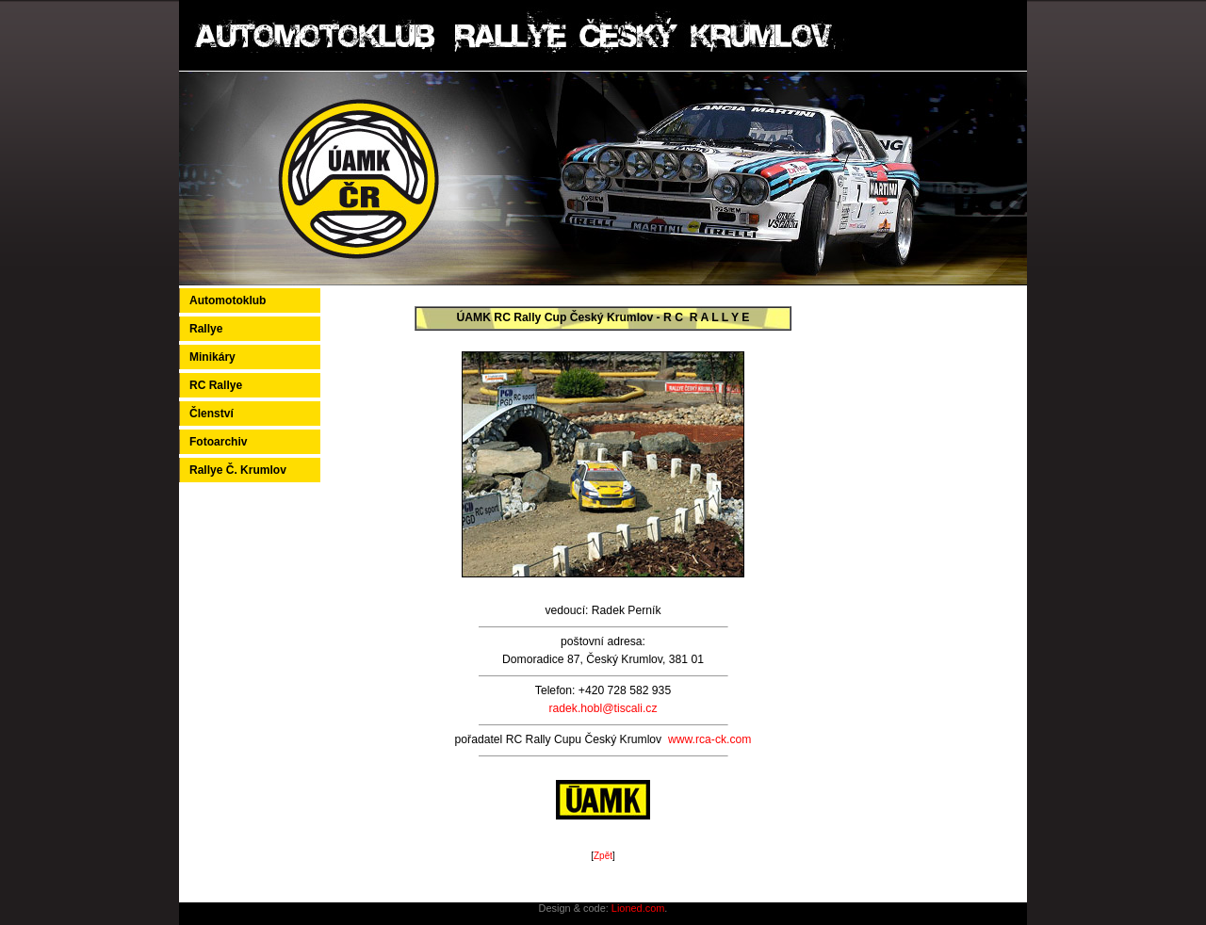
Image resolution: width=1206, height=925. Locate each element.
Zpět (603, 856)
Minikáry (212, 357)
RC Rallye (215, 385)
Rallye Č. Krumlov (237, 470)
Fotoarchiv (218, 441)
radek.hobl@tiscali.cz (602, 708)
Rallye (205, 328)
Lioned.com (638, 908)
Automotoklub (227, 300)
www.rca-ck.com (709, 739)
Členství (211, 413)
